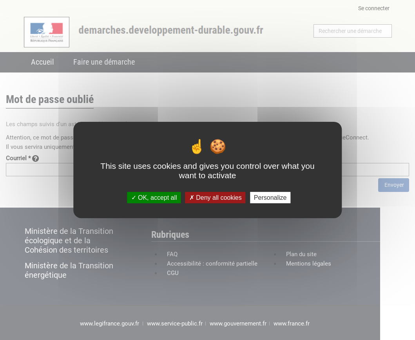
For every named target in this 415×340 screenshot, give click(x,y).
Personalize (270, 197)
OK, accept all (154, 197)
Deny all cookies (215, 197)
